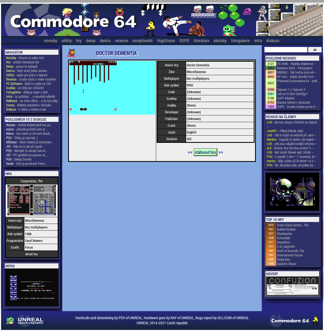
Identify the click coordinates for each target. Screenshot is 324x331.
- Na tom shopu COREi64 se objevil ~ (292, 124)
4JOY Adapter (286, 98)
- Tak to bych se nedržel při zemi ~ (291, 135)
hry (79, 40)
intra (258, 40)
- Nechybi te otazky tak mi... (27, 150)
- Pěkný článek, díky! (285, 131)
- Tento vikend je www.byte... (30, 142)
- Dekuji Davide (18, 159)
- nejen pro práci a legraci (26, 75)
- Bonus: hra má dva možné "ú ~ (290, 148)
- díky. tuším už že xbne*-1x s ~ (291, 161)
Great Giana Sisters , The (292, 225)
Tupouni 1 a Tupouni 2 (291, 89)
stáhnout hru (205, 152)
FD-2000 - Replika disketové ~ (296, 63)
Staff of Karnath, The (290, 251)
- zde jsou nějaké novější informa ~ (292, 143)
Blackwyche (284, 233)
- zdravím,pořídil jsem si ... (27, 129)
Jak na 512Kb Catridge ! (292, 94)
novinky (50, 40)
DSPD (184, 40)
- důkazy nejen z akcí (27, 92)
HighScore (166, 40)
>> (220, 151)
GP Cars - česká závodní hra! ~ (296, 76)
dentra (105, 40)
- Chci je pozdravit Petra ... (27, 163)
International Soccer (290, 255)
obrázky (220, 40)
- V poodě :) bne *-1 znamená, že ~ (292, 156)
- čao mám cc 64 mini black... (29, 133)
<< (190, 151)
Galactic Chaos (286, 263)
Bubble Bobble (286, 229)
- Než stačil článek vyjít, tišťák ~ (290, 152)
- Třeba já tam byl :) (22, 138)
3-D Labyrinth (286, 246)
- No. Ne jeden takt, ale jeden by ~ (291, 165)
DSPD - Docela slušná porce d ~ (297, 106)
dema (90, 40)
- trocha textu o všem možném (31, 79)
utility (67, 40)
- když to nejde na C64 (28, 83)
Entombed (283, 238)
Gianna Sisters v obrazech (293, 102)
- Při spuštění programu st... (26, 155)
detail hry (31, 254)
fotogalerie (240, 40)
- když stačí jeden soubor (26, 70)
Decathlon (283, 242)
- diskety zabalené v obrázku (28, 105)
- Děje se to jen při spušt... (25, 146)
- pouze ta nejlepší (22, 66)
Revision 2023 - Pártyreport (294, 68)
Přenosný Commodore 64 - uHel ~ (297, 83)
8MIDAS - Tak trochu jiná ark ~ (296, 72)
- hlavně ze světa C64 (25, 58)
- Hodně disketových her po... (29, 125)
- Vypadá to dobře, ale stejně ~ (291, 139)
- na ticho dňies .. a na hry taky (32, 101)
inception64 (142, 40)
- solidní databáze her (22, 62)
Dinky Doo (283, 259)
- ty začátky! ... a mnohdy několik (30, 96)
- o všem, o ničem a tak (26, 109)
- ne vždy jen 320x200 (25, 88)
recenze (121, 40)
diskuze (272, 40)
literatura (201, 40)
